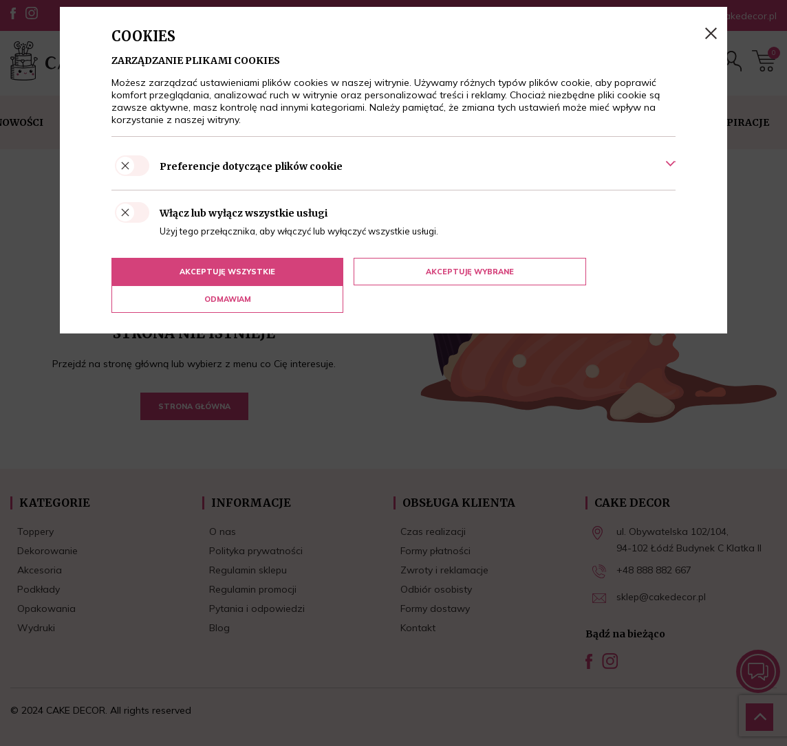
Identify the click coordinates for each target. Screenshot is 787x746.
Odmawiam (576, 271)
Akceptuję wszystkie (200, 271)
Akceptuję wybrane (388, 271)
